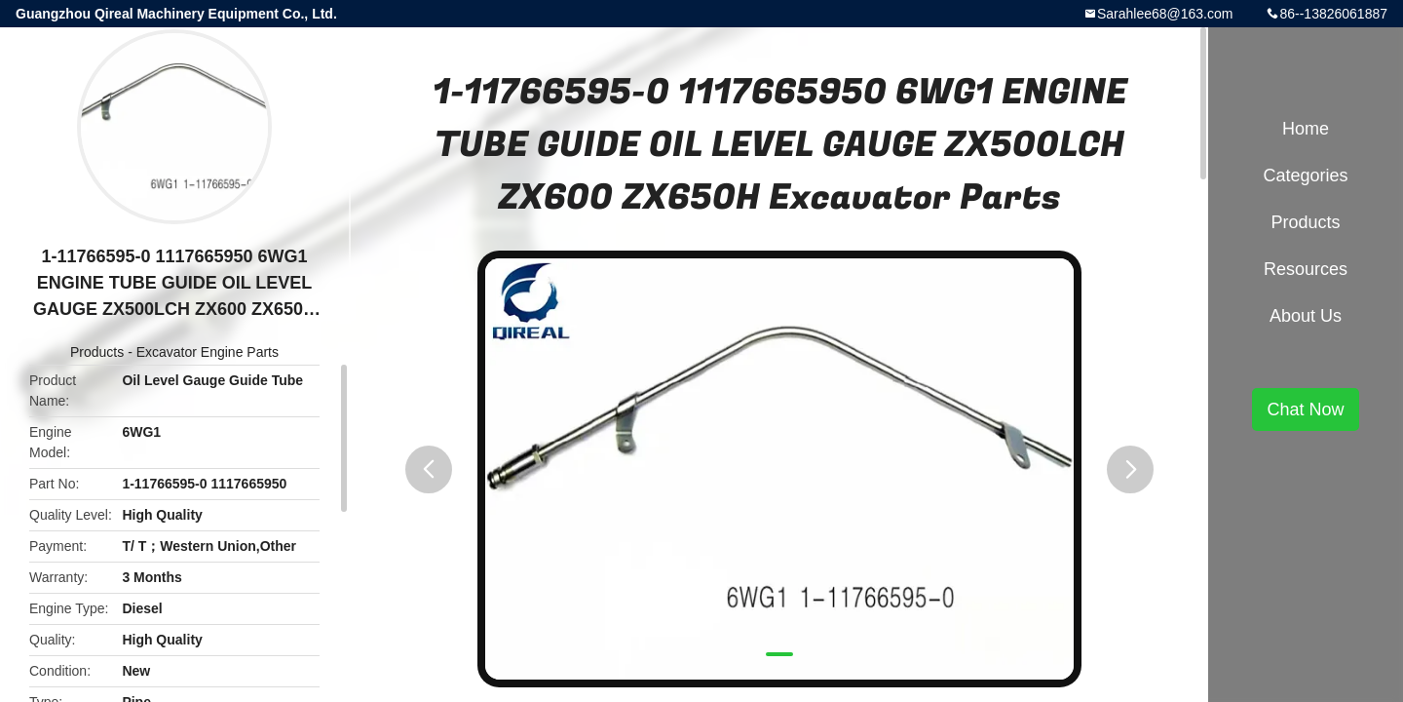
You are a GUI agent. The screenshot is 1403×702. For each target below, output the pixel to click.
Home (1305, 128)
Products (97, 352)
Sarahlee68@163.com (1165, 13)
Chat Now (1305, 409)
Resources (1305, 269)
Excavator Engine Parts (207, 352)
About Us (1306, 316)
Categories (1305, 175)
